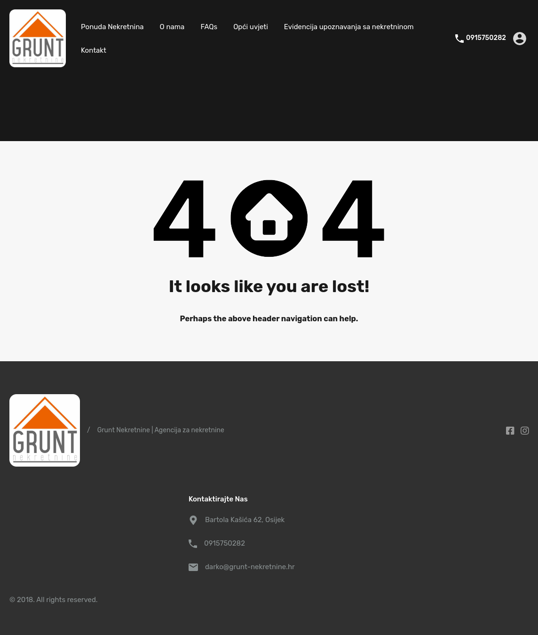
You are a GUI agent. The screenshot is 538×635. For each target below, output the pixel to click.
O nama (172, 27)
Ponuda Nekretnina (112, 27)
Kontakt (93, 50)
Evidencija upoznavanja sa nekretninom (349, 27)
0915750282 (486, 38)
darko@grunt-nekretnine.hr (250, 567)
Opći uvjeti (250, 27)
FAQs (208, 27)
